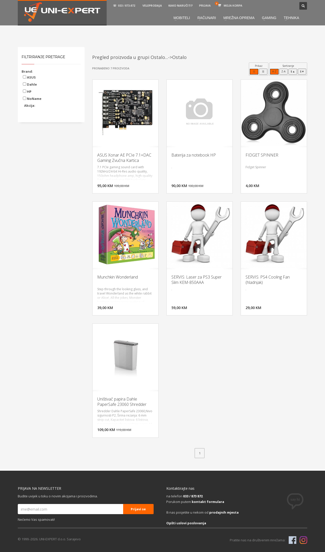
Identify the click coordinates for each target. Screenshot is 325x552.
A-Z (274, 71)
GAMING (269, 18)
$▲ (292, 71)
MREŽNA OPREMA (239, 18)
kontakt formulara (208, 501)
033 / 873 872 (193, 496)
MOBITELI (181, 18)
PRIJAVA (205, 5)
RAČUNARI (207, 18)
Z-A (283, 71)
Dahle (30, 84)
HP (27, 91)
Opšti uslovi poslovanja (186, 523)
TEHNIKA (291, 18)
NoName (32, 98)
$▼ (302, 71)
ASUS (29, 77)
